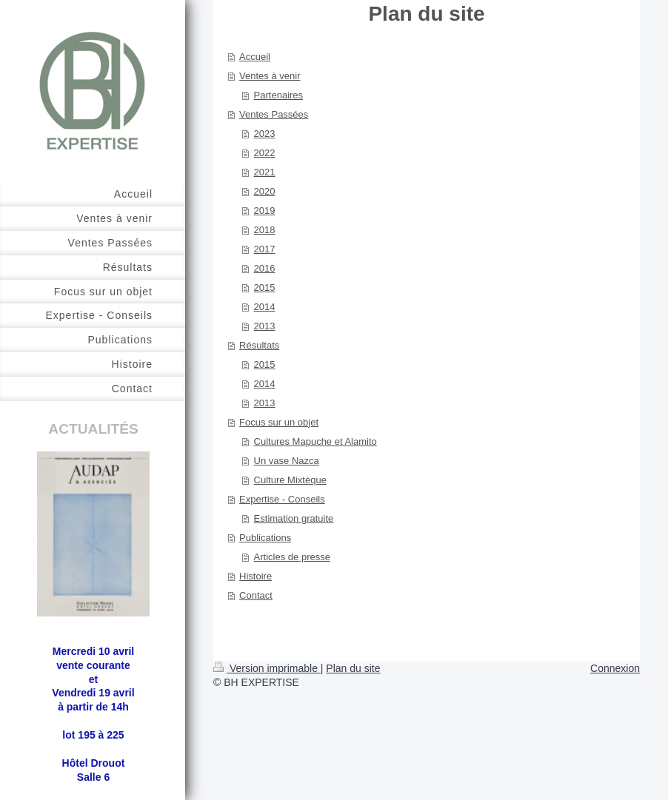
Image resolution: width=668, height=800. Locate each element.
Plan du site (353, 668)
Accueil (254, 56)
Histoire (255, 576)
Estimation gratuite (294, 518)
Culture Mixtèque (290, 479)
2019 (264, 210)
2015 (264, 287)
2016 (264, 268)
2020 (264, 191)
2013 (264, 326)
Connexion (615, 668)
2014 (264, 306)
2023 (264, 133)
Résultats (259, 345)
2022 (264, 152)
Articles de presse (292, 556)
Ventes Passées (273, 114)
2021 (264, 172)
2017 (264, 249)
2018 (264, 229)
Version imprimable (267, 668)
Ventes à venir (269, 75)
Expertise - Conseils (282, 499)
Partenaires (278, 95)
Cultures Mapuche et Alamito (315, 441)
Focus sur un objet (278, 422)
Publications (265, 537)
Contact (256, 595)
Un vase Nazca (286, 460)
